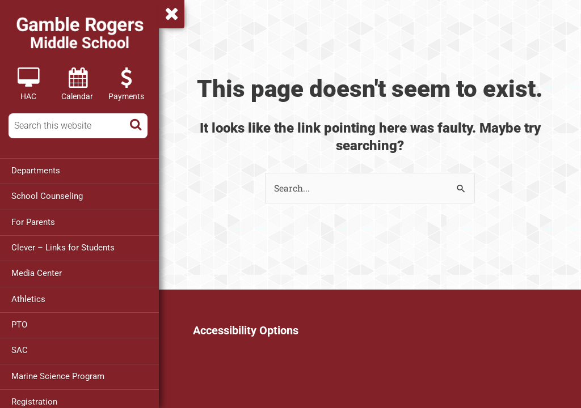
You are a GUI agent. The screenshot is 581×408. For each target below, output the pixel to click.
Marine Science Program (57, 374)
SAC (19, 349)
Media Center (36, 272)
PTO (19, 323)
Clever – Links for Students (63, 247)
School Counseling (47, 196)
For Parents (33, 221)
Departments (35, 170)
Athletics (28, 298)
